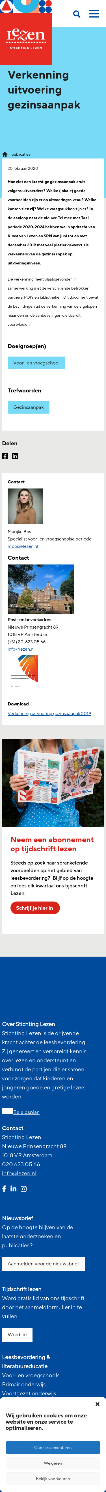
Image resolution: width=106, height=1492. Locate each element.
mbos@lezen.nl (23, 546)
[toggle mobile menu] (93, 16)
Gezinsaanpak (28, 407)
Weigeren (53, 1463)
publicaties (21, 154)
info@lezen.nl (19, 1173)
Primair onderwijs (24, 1384)
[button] (97, 1404)
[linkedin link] (13, 1189)
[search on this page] (77, 15)
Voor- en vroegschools (31, 1375)
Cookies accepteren (53, 1447)
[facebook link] (4, 1189)
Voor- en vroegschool (36, 363)
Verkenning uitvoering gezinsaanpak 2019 (49, 714)
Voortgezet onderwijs (29, 1393)
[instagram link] (24, 1189)
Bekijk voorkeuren (53, 1479)
